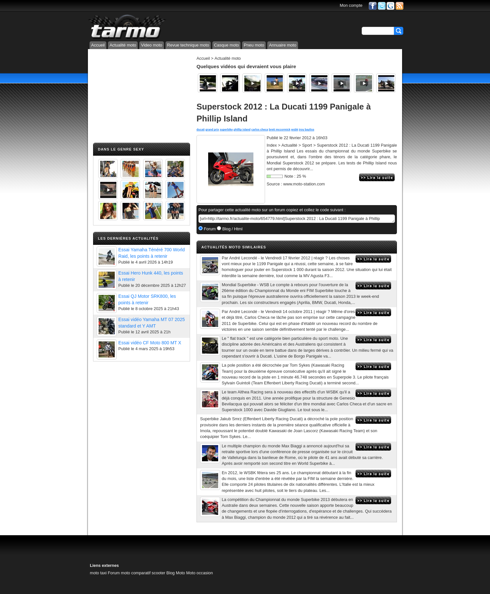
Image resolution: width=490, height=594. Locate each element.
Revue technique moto (188, 45)
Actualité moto (123, 45)
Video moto (151, 45)
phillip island (242, 129)
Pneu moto (254, 45)
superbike (226, 129)
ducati (201, 129)
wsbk (294, 129)
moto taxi (98, 572)
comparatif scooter (148, 572)
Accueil (98, 45)
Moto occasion (199, 572)
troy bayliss (306, 129)
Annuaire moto (282, 45)
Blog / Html (231, 228)
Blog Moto (175, 572)
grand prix (212, 129)
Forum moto (119, 572)
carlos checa (259, 129)
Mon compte (351, 5)
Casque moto (226, 45)
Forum (209, 228)
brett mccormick (280, 129)
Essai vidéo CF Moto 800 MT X (149, 342)
